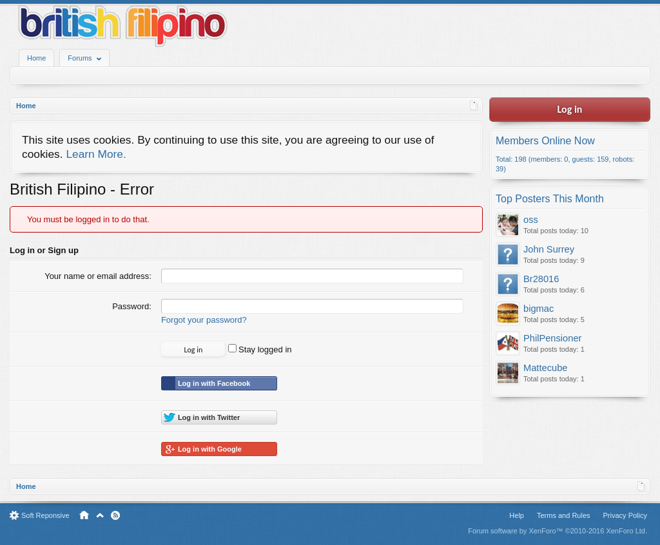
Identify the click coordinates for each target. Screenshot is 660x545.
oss (530, 220)
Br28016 (541, 279)
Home (36, 58)
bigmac (538, 308)
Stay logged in (260, 349)
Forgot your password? (204, 320)
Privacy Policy (625, 515)
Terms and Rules (563, 515)
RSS (115, 515)
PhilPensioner (552, 338)
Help (516, 515)
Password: (131, 306)
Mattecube (545, 368)
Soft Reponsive (45, 515)
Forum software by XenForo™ (557, 531)
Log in (570, 109)
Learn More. (96, 154)
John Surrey (548, 249)
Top (99, 515)
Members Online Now (545, 140)
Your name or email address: (97, 276)
